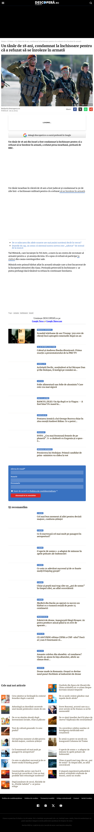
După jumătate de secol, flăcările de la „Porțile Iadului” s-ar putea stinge (28, 783)
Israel (30, 313)
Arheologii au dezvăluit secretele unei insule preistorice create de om (28, 707)
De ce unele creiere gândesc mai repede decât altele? (73, 697)
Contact (75, 798)
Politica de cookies (31, 798)
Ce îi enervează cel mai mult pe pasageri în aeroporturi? (59, 535)
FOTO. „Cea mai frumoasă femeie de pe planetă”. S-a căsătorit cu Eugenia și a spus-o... (61, 437)
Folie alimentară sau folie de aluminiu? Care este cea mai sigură (60, 386)
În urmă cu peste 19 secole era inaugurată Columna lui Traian (73, 740)
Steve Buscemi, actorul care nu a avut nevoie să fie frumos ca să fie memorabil (74, 708)
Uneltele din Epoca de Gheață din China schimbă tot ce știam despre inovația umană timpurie (75, 687)
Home (3, 41)
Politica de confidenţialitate (13, 798)
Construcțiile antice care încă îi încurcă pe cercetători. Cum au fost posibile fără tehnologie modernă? (27, 773)
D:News (10, 41)
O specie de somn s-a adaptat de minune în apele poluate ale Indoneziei (59, 552)
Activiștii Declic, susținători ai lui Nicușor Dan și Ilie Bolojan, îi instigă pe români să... (61, 368)
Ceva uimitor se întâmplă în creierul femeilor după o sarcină (28, 697)
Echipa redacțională (63, 798)
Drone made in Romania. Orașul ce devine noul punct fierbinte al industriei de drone (59, 672)
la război (81, 256)
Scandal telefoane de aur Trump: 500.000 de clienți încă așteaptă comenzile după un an (60, 334)
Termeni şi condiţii (47, 798)
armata (15, 313)
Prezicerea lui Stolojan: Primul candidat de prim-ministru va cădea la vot (59, 454)
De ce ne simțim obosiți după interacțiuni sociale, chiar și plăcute (28, 718)
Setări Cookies (86, 798)
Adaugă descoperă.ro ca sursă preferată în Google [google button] (47, 135)
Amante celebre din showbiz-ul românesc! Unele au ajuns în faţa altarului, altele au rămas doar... (59, 657)
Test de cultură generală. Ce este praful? (26, 729)
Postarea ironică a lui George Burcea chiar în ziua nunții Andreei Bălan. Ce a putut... (60, 420)
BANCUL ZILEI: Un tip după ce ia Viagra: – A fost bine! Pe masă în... (60, 403)
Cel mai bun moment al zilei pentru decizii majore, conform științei (59, 518)
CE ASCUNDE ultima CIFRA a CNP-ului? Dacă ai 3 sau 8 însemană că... (60, 638)
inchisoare (23, 313)
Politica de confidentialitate (41, 491)
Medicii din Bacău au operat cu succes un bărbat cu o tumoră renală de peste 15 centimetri (58, 606)
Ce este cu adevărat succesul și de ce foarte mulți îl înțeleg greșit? (59, 569)
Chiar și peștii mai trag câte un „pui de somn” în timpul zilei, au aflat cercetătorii (60, 587)
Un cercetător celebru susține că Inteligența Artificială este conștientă (73, 730)
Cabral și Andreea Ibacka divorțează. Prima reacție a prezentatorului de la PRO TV (59, 351)
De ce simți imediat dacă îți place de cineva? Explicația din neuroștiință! (75, 718)
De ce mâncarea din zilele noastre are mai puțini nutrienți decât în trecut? (45, 242)
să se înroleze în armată (71, 191)
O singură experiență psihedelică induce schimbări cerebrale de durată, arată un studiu (74, 773)
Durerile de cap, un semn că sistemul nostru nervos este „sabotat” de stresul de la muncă (48, 247)
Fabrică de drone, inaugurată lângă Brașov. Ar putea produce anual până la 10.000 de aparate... (60, 623)
